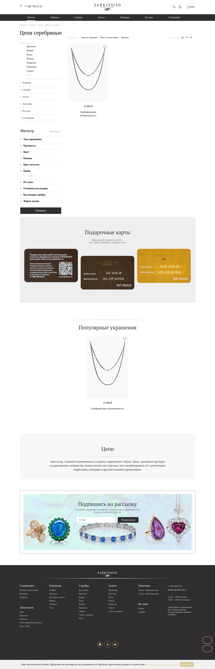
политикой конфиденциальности (162, 664)
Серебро (78, 17)
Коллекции (83, 590)
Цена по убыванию (89, 37)
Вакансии (24, 616)
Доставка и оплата (57, 597)
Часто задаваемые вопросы (31, 623)
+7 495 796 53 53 (175, 586)
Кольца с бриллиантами (148, 590)
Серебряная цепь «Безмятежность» (107, 408)
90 (191, 37)
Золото (101, 17)
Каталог (31, 17)
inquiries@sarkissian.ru (177, 590)
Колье (29, 54)
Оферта (52, 601)
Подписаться (128, 519)
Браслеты (31, 46)
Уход (51, 608)
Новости (23, 619)
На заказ (149, 17)
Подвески (31, 63)
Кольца (30, 58)
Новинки (55, 17)
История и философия (29, 590)
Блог (22, 612)
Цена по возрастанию (109, 37)
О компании (174, 17)
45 (183, 37)
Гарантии (53, 594)
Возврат (52, 590)
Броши (30, 50)
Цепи (29, 75)
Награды (23, 597)
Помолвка (125, 17)
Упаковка (53, 604)
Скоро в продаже (86, 615)
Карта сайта (25, 626)
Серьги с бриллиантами (148, 594)
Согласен (187, 664)
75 (187, 37)
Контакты (24, 594)
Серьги (30, 71)
